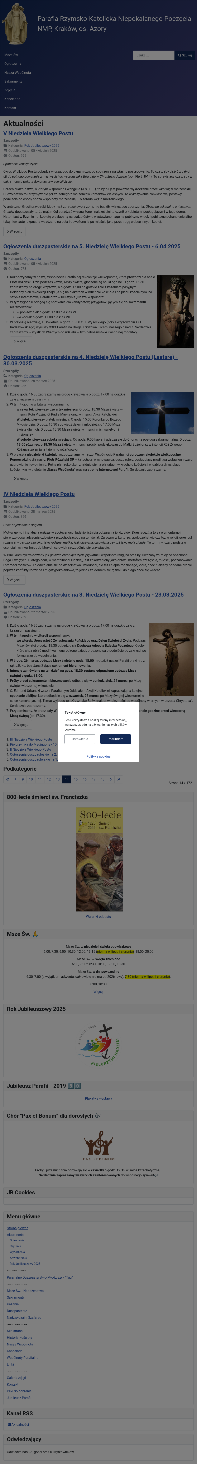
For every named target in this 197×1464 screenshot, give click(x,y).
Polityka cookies (98, 757)
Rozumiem (116, 739)
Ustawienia (80, 739)
